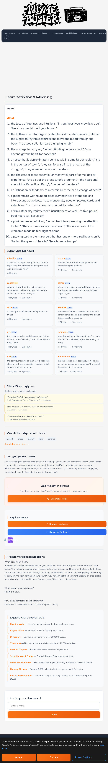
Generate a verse (57, 498)
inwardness (64, 356)
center (10, 283)
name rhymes (60, 33)
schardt (51, 439)
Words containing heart (10, 540)
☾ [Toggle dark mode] (7, 38)
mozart (10, 439)
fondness (63, 332)
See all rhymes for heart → (17, 444)
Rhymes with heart (57, 524)
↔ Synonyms (76, 270)
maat (20, 439)
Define (54, 714)
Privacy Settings (83, 757)
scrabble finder (75, 33)
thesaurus (48, 33)
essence (62, 307)
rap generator (10, 33)
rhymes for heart (23, 472)
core (9, 307)
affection (11, 258)
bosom (61, 258)
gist (9, 356)
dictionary (36, 33)
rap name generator (91, 33)
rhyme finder (24, 33)
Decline (54, 757)
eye (9, 332)
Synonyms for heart (57, 532)
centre (61, 283)
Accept (19, 757)
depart (31, 439)
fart (41, 439)
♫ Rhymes (12, 273)
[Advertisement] (54, 65)
